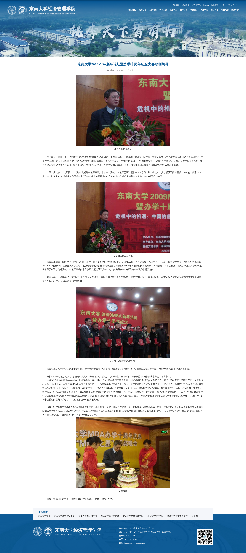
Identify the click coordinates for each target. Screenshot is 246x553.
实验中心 (157, 10)
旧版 (229, 5)
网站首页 (174, 5)
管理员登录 (198, 5)
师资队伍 (119, 10)
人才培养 (132, 10)
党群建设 (183, 10)
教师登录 (185, 5)
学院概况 (106, 10)
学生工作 (145, 10)
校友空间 (196, 10)
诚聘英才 (234, 10)
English (209, 5)
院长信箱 (220, 5)
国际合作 (208, 10)
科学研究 (170, 10)
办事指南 (221, 10)
